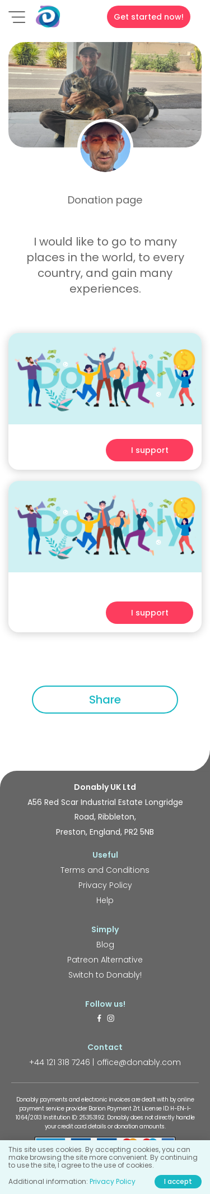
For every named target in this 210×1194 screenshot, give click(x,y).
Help (105, 900)
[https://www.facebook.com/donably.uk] (99, 1019)
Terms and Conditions (105, 870)
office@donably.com (139, 1062)
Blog (105, 944)
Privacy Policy (105, 885)
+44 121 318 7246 (59, 1062)
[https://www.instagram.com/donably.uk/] (110, 1019)
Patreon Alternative (105, 959)
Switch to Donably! (105, 974)
